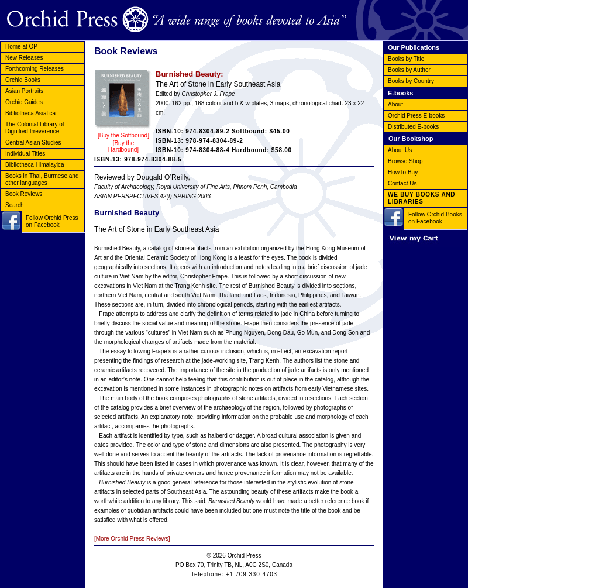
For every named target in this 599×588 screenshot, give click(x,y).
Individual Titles (25, 153)
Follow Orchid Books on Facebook (435, 218)
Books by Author (409, 70)
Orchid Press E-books (416, 115)
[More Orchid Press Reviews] (132, 538)
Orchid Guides (24, 102)
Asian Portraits (24, 91)
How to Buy (403, 172)
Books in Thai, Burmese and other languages (41, 179)
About (395, 104)
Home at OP (21, 46)
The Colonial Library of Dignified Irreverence (34, 128)
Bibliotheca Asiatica (30, 113)
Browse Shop (405, 161)
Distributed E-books (413, 126)
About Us (400, 150)
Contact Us (402, 183)
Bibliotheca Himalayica (34, 164)
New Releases (24, 57)
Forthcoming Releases (34, 69)
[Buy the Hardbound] (123, 146)
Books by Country (411, 81)
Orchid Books (22, 80)
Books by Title (406, 59)
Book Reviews (23, 194)
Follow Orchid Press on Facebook (52, 221)
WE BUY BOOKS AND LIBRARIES (421, 198)
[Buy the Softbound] (123, 135)
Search (14, 205)
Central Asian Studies (33, 142)
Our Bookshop (410, 138)
